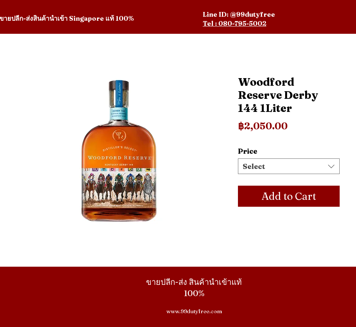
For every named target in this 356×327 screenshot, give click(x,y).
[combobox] (289, 166)
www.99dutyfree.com (194, 311)
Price (247, 151)
